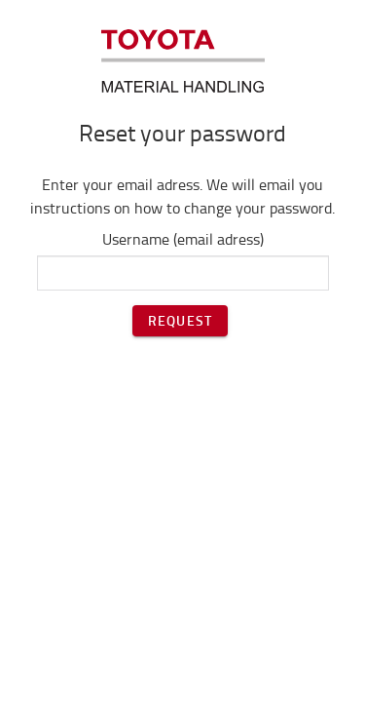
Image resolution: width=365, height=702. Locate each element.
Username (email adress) (183, 239)
